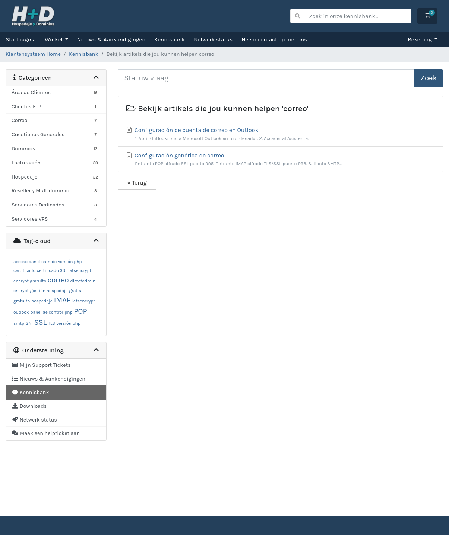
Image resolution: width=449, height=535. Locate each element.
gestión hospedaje (49, 290)
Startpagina (21, 39)
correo (58, 280)
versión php (68, 323)
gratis (75, 290)
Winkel (54, 39)
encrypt (21, 290)
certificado (24, 270)
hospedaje (42, 301)
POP (80, 311)
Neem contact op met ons (274, 39)
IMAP (62, 300)
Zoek (428, 78)
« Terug (136, 182)
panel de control (46, 312)
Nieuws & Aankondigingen (111, 39)
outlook (21, 312)
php (68, 312)
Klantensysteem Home (33, 54)
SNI (29, 323)
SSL (40, 322)
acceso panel (26, 261)
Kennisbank (169, 39)
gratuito (21, 301)
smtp (18, 323)
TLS (51, 323)
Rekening (420, 39)
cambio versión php (61, 261)
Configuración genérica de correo (281, 159)
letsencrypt (83, 301)
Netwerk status (213, 39)
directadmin (83, 280)
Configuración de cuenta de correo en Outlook (281, 134)
